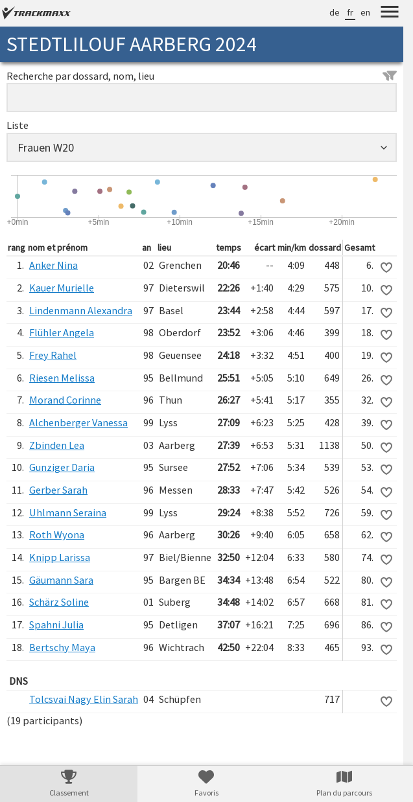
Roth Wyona (56, 534)
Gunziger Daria (62, 467)
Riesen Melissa (62, 377)
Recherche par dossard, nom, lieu (201, 75)
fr (350, 12)
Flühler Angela (61, 332)
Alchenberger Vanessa (78, 422)
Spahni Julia (56, 624)
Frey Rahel (53, 355)
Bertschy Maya (62, 647)
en (365, 12)
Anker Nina (53, 264)
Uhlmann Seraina (67, 512)
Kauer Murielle (61, 287)
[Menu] (389, 13)
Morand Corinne (65, 399)
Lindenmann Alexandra (80, 310)
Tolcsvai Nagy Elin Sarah (83, 699)
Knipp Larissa (59, 557)
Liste (17, 125)
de (334, 12)
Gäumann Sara (61, 579)
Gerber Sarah (58, 489)
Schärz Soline (59, 601)
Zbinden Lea (56, 445)
